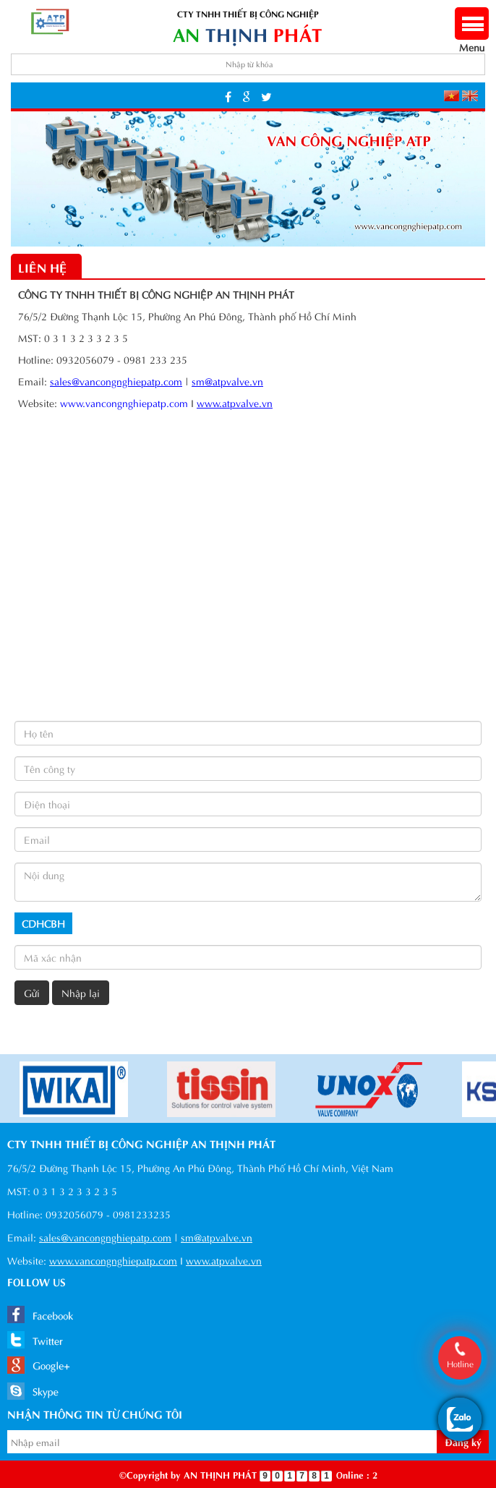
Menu (471, 39)
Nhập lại (80, 992)
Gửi (32, 992)
